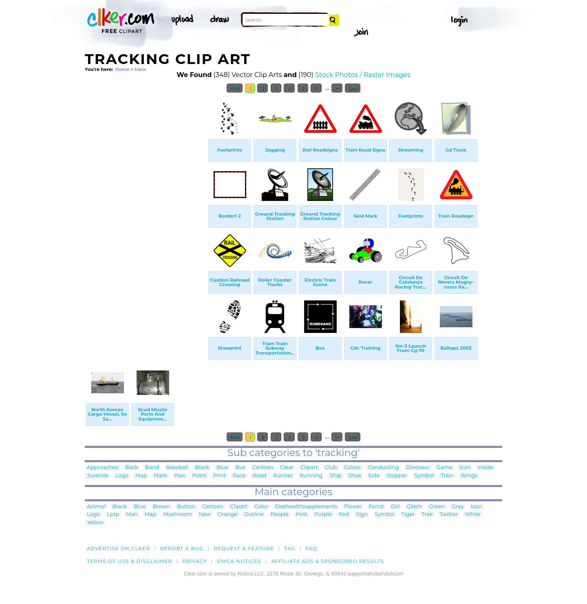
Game (444, 467)
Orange (227, 514)
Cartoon (263, 467)
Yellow (95, 522)
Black (202, 467)
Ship (335, 475)
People (280, 514)
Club (331, 467)
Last (352, 88)
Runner (283, 475)
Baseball (177, 467)
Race (239, 475)
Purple (323, 514)
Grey (457, 506)
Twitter (449, 514)
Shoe (354, 475)
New (205, 514)
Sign (362, 514)
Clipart (309, 467)
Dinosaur (418, 467)
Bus (240, 467)
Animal (96, 506)
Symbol (424, 475)
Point (199, 475)
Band (152, 467)
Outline (254, 514)
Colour (352, 467)
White (473, 514)
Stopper (396, 475)
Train (447, 475)
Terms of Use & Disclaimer (129, 561)
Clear (287, 467)
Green (437, 506)
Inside (485, 467)
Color (261, 506)
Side (374, 475)
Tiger (408, 514)
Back (131, 467)
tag (289, 548)
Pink (301, 514)
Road (259, 475)
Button (186, 506)
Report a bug (182, 548)
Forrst (376, 506)
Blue (222, 467)
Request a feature (244, 548)
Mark (160, 475)
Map (141, 475)
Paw (179, 475)
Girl (395, 506)
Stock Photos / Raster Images (362, 75)
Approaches (102, 467)
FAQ (311, 548)
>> (337, 88)
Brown (161, 506)
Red (344, 514)
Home (122, 69)
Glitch (414, 506)
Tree (427, 514)
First (235, 88)
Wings (469, 475)
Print (219, 475)
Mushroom (177, 514)
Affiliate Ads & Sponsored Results (327, 561)
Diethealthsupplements (306, 506)
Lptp (113, 514)
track (140, 69)
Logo (121, 475)
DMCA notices (239, 561)
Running (311, 475)
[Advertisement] (146, 219)
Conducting (383, 467)
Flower (353, 506)
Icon (465, 467)
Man (131, 514)
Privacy (194, 561)
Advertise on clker (118, 548)
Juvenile (97, 475)
